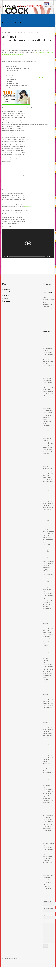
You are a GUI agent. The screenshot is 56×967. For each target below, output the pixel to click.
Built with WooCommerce (17, 960)
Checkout (9, 22)
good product (27, 206)
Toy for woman (17, 17)
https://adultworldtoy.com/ (43, 77)
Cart (3, 22)
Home (5, 32)
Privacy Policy (5, 960)
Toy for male (5, 17)
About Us (6, 295)
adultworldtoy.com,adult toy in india (8, 291)
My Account (18, 22)
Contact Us (7, 298)
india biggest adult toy (14, 6)
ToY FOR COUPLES (30, 17)
